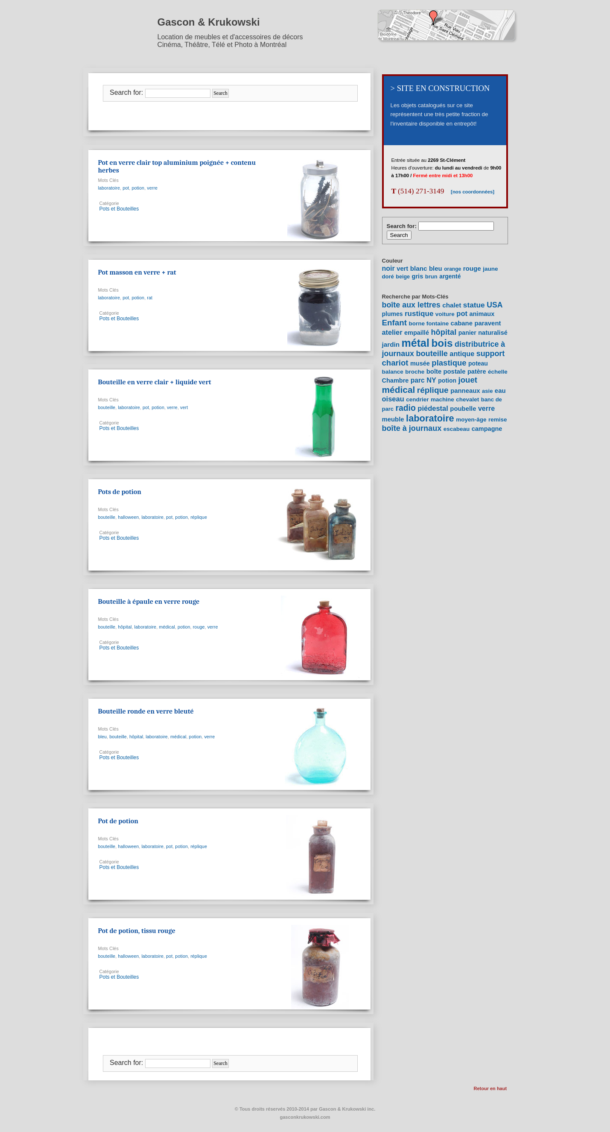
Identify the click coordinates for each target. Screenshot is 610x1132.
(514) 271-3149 (417, 191)
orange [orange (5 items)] (452, 269)
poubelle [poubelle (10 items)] (463, 408)
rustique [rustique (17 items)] (419, 314)
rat (149, 297)
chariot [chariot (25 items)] (395, 362)
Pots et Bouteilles (119, 209)
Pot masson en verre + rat (137, 272)
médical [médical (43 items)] (398, 390)
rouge (199, 626)
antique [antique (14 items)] (461, 353)
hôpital (124, 626)
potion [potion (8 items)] (447, 380)
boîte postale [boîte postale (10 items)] (446, 371)
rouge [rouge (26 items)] (472, 268)
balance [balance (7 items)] (392, 372)
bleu (102, 736)
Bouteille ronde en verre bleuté (146, 711)
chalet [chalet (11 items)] (451, 305)
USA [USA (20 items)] (494, 305)
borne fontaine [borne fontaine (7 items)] (429, 323)
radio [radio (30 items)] (405, 407)
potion (137, 187)
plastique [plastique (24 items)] (449, 362)
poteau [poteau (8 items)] (478, 363)
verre (152, 187)
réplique (198, 517)
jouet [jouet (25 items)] (467, 379)
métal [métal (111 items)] (415, 343)
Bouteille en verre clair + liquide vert (154, 382)
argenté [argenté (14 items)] (450, 276)
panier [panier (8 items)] (467, 332)
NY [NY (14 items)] (431, 380)
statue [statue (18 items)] (474, 305)
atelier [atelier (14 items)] (392, 332)
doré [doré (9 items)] (388, 276)
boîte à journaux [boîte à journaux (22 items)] (412, 428)
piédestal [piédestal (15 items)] (432, 408)
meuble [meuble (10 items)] (393, 419)
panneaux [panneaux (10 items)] (465, 390)
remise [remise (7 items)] (497, 419)
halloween (128, 517)
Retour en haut (490, 1088)
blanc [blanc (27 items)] (418, 268)
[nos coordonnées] (469, 191)
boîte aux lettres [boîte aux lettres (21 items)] (411, 305)
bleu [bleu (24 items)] (435, 268)
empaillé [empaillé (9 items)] (416, 332)
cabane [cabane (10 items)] (462, 323)
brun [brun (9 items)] (431, 276)
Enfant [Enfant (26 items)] (394, 322)
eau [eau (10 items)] (500, 390)
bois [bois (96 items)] (441, 343)
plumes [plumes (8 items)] (392, 313)
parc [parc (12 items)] (418, 380)
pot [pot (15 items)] (461, 313)
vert (184, 407)
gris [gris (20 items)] (417, 276)
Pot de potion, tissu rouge (136, 931)
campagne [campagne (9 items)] (487, 428)
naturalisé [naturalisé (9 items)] (493, 332)
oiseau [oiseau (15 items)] (393, 399)
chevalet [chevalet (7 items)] (467, 399)
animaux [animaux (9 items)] (481, 313)
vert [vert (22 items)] (402, 268)
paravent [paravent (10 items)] (487, 323)
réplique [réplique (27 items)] (433, 390)
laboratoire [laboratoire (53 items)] (430, 418)
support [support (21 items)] (490, 353)
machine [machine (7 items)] (442, 399)
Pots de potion (119, 492)
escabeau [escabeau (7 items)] (457, 429)
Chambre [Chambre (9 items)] (395, 380)
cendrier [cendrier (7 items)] (417, 399)
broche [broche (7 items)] (414, 372)
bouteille (107, 407)
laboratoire (109, 187)
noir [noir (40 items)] (388, 268)
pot (126, 187)
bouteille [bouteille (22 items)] (432, 353)
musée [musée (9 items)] (420, 363)
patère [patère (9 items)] (476, 371)
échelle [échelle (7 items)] (498, 372)
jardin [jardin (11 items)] (391, 344)
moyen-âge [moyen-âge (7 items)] (471, 419)
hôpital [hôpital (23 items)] (443, 332)
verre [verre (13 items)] (486, 408)
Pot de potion (118, 821)
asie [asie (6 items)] (487, 391)
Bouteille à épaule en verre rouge (149, 601)
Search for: (126, 92)
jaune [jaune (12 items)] (490, 269)
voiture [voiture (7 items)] (445, 314)
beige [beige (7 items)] (403, 277)
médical (167, 626)
